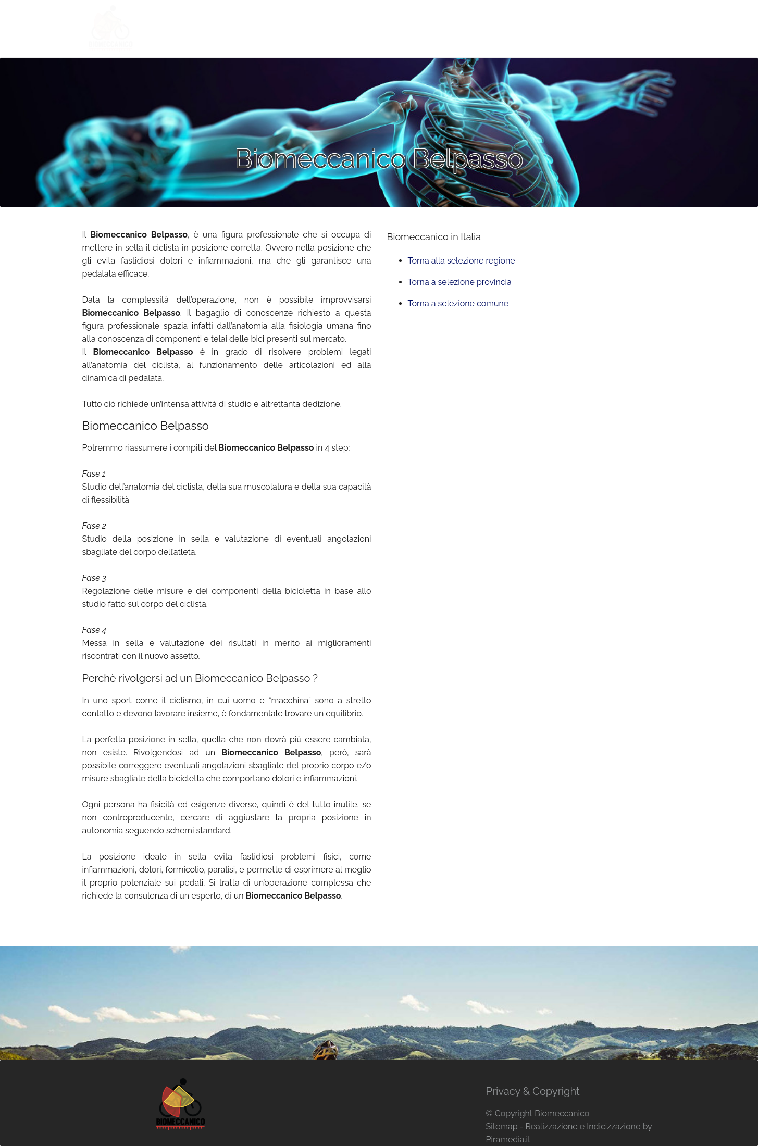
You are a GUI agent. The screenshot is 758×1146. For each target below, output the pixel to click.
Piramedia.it (508, 1139)
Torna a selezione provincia (460, 282)
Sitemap (501, 1126)
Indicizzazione (613, 1126)
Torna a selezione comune (458, 303)
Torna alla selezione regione (461, 261)
